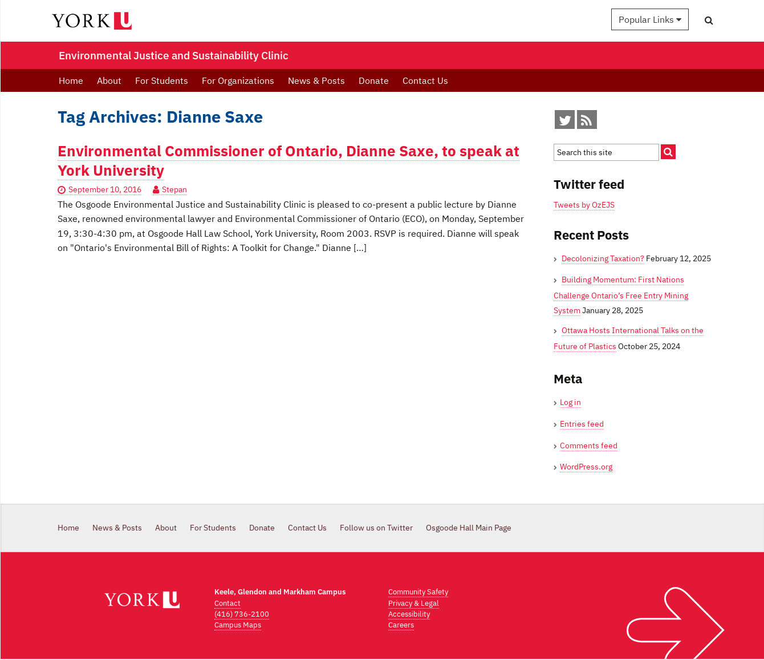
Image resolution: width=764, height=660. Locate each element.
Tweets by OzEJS (584, 205)
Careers (401, 625)
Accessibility (409, 614)
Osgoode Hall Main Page (468, 528)
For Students (161, 80)
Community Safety (418, 592)
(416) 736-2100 (241, 614)
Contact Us (425, 80)
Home (71, 80)
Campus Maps (237, 625)
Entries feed (582, 424)
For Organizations (238, 80)
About (109, 80)
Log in (570, 402)
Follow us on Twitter (376, 528)
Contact (227, 603)
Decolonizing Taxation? (603, 258)
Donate (374, 80)
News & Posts (316, 80)
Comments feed (588, 445)
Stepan (174, 189)
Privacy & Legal (413, 603)
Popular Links (650, 19)
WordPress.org (586, 466)
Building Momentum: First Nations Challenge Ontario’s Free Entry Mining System (621, 294)
